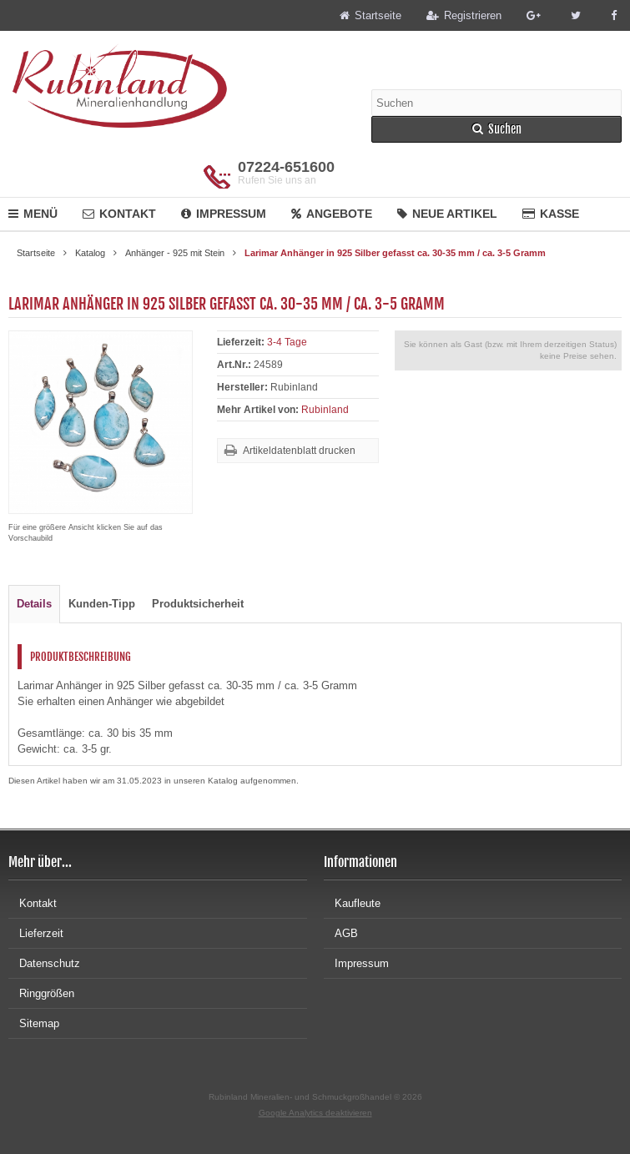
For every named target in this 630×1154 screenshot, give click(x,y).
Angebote (331, 213)
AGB (341, 933)
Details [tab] (34, 603)
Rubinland (325, 410)
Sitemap (33, 1023)
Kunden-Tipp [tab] (101, 603)
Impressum (223, 213)
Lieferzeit (35, 933)
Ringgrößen (41, 993)
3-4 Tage (287, 342)
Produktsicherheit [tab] (198, 603)
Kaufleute (352, 903)
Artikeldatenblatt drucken (299, 450)
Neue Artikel (447, 213)
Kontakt (119, 213)
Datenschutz (44, 963)
